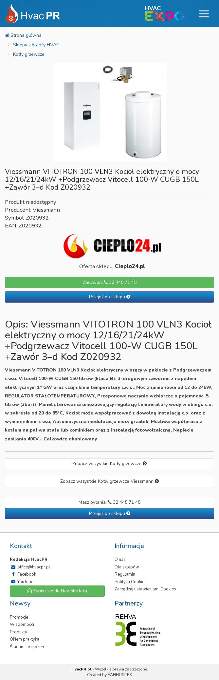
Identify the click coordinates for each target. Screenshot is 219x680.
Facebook (23, 574)
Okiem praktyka (24, 639)
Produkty (18, 632)
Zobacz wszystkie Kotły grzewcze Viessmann (109, 481)
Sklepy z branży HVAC (36, 45)
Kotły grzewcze (29, 54)
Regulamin (125, 574)
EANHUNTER (120, 674)
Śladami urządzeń (27, 647)
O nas (120, 560)
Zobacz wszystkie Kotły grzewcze (109, 463)
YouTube (21, 582)
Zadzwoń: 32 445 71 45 (110, 282)
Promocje (19, 617)
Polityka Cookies (131, 582)
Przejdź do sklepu (109, 297)
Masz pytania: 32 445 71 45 (109, 502)
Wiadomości (22, 624)
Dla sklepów (127, 567)
